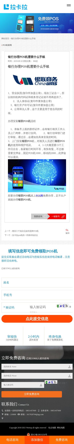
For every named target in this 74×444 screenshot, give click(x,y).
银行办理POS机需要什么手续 (23, 38)
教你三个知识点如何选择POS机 (25, 231)
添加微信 (37, 439)
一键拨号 (55, 216)
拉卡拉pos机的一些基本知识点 (25, 235)
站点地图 (52, 428)
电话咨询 (12, 439)
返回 (67, 231)
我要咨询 (38, 216)
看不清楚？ (56, 383)
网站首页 (5, 38)
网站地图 (61, 428)
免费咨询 (62, 439)
